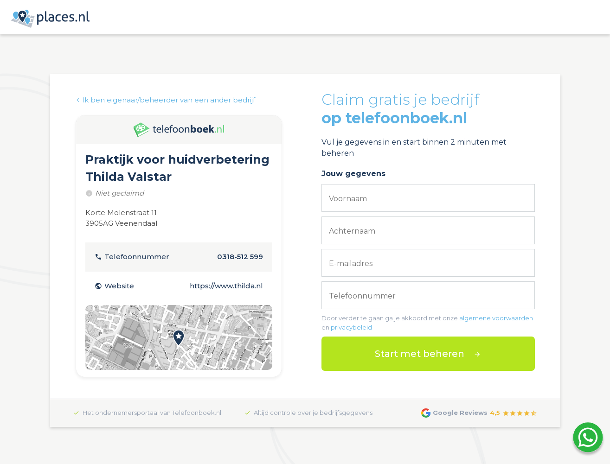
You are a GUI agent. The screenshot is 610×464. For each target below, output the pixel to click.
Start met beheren (419, 353)
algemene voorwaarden (496, 318)
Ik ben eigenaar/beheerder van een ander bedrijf (165, 99)
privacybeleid (351, 327)
